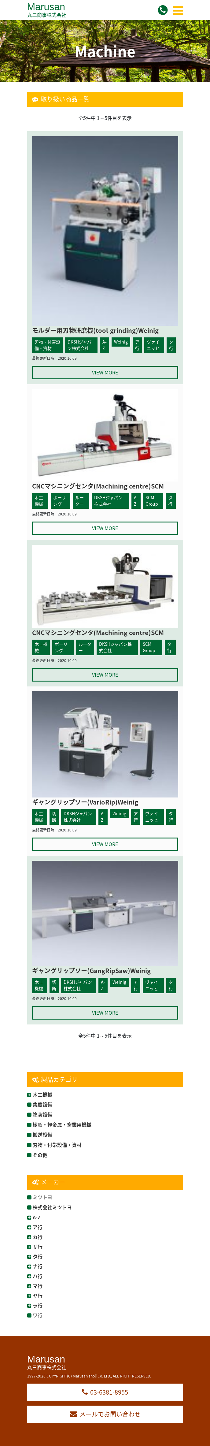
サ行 (37, 1246)
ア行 (37, 1227)
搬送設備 (42, 1134)
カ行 (37, 1236)
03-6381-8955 (105, 1392)
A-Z (37, 1217)
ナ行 (37, 1266)
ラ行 (37, 1305)
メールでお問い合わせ (105, 1414)
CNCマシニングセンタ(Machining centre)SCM (98, 485)
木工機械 (42, 1094)
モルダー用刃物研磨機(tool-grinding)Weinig (95, 330)
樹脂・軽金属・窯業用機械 (62, 1124)
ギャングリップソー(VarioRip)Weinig (85, 801)
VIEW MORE (105, 372)
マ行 (37, 1285)
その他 (40, 1154)
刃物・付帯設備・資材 (57, 1144)
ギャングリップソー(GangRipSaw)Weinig (91, 970)
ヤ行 (37, 1295)
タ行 (37, 1256)
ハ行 (37, 1276)
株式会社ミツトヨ (52, 1207)
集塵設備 (42, 1104)
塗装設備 (42, 1114)
